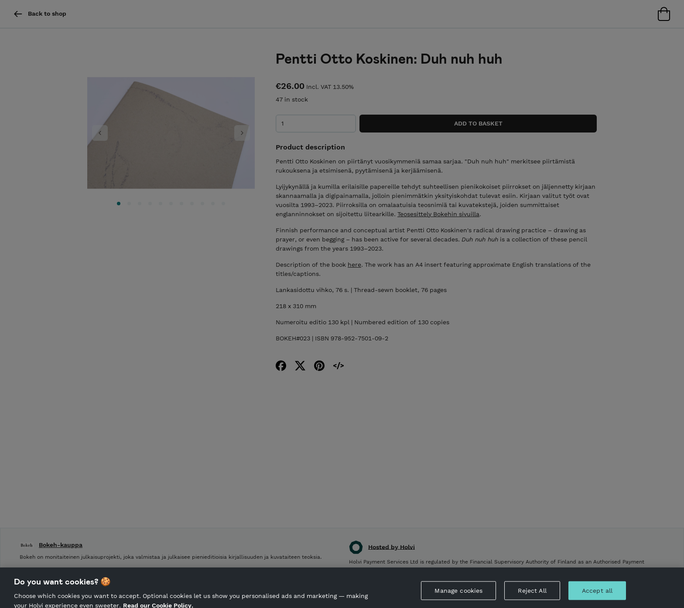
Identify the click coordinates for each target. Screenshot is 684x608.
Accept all (597, 593)
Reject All (532, 593)
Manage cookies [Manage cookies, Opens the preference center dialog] (458, 593)
